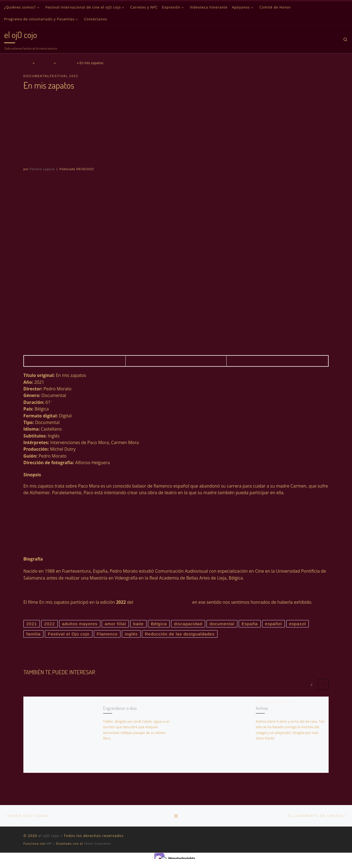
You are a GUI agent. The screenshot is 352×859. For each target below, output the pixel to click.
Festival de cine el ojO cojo (162, 602)
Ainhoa (262, 708)
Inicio (27, 63)
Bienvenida (44, 63)
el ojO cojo (48, 836)
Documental (66, 63)
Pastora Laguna (42, 169)
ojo (26, 590)
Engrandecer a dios (120, 708)
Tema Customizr (97, 844)
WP (49, 844)
